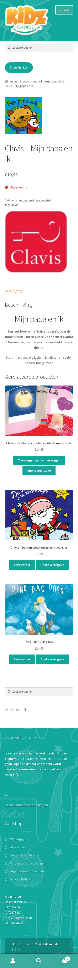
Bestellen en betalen (25, 855)
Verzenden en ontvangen (28, 863)
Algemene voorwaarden (27, 871)
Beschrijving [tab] (13, 291)
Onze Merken (19, 68)
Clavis (14, 205)
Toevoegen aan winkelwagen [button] (39, 460)
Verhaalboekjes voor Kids (48, 81)
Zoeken (39, 961)
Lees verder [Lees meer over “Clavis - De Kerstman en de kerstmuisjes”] (22, 565)
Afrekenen (17, 847)
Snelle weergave (39, 470)
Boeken (25, 81)
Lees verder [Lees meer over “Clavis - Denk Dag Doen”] (22, 659)
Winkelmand (19, 839)
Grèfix (15, 949)
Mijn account (13, 961)
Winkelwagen (61, 958)
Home (13, 81)
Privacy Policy (20, 879)
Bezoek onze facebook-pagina (26, 805)
